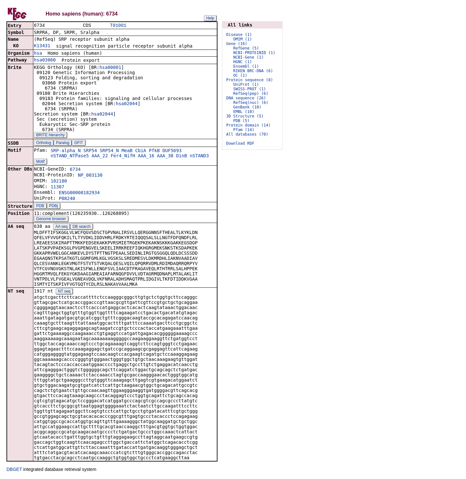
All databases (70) (247, 134)
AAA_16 (146, 156)
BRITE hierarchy (50, 135)
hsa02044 (127, 104)
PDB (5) (241, 120)
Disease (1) (239, 34)
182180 (58, 181)
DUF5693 (172, 151)
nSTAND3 (199, 156)
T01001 (118, 26)
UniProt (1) (246, 84)
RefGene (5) (246, 48)
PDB (40, 206)
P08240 (67, 199)
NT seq (64, 292)
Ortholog (43, 143)
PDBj (53, 206)
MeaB (127, 151)
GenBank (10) (247, 107)
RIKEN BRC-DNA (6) (253, 71)
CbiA (140, 151)
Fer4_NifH (123, 156)
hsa (38, 53)
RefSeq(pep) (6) (250, 93)
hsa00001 (110, 68)
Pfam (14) (243, 130)
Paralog (62, 143)
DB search (81, 227)
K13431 (42, 46)
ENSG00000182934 (79, 193)
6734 (75, 170)
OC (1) (240, 75)
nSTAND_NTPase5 (69, 156)
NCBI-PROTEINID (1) (254, 52)
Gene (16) (236, 43)
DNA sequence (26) (246, 98)
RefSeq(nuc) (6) (250, 102)
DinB (181, 156)
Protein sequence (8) (249, 80)
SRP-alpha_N (65, 151)
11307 (57, 187)
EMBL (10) (243, 111)
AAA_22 (100, 156)
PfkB (154, 151)
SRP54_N (109, 151)
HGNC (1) (242, 62)
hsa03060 (45, 60)
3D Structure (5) (245, 116)
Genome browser (51, 219)
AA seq (61, 227)
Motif (40, 162)
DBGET (14, 470)
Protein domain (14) (248, 125)
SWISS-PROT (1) (249, 89)
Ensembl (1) (246, 66)
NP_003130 (90, 175)
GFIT (78, 143)
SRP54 (90, 151)
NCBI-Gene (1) (248, 57)
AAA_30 (165, 156)
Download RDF (240, 143)
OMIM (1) (242, 39)
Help (210, 18)
